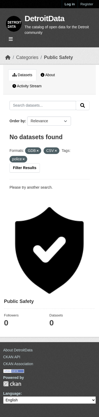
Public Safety (58, 57)
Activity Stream (26, 86)
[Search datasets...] (43, 105)
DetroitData (44, 18)
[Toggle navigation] (10, 39)
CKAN (12, 384)
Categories (27, 57)
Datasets (22, 75)
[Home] (8, 57)
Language (12, 393)
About (48, 75)
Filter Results (24, 168)
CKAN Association (18, 364)
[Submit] (82, 105)
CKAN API (11, 357)
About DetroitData (17, 350)
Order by (17, 121)
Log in (70, 4)
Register (87, 4)
